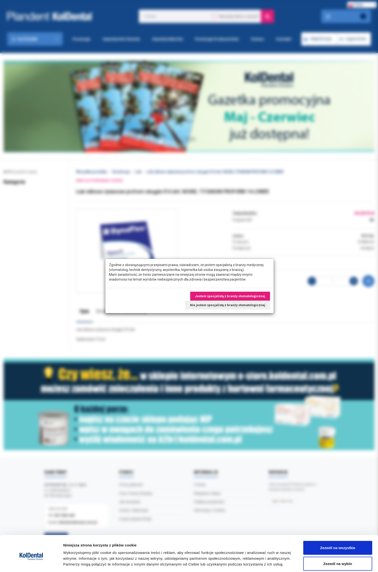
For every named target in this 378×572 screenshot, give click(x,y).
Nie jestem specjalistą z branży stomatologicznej (227, 305)
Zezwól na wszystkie (337, 527)
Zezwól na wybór (337, 543)
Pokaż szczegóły (257, 560)
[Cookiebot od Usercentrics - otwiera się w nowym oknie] (31, 562)
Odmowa (337, 559)
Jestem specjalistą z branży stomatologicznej (230, 296)
